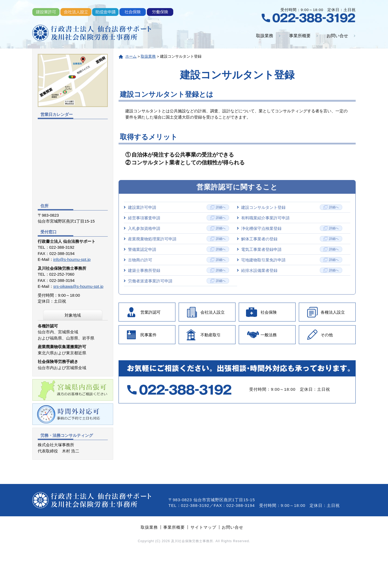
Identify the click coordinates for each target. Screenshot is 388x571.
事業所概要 (300, 35)
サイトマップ (203, 527)
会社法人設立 (212, 312)
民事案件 (148, 335)
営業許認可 (150, 312)
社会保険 (269, 312)
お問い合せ (337, 35)
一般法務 (269, 335)
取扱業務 (264, 35)
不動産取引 (210, 335)
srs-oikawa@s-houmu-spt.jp (78, 286)
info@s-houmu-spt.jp (72, 259)
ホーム (131, 56)
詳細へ (221, 207)
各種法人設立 (333, 312)
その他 (327, 335)
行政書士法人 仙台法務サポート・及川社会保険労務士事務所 (91, 33)
